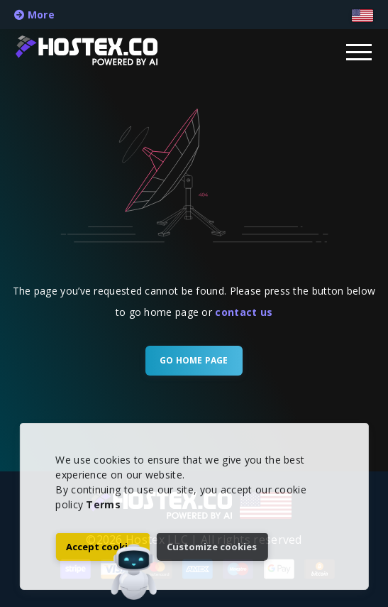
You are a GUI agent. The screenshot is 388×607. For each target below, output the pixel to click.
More (34, 14)
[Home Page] (101, 50)
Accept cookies (102, 546)
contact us (243, 312)
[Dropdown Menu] (359, 51)
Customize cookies (212, 546)
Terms (103, 504)
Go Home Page (194, 360)
